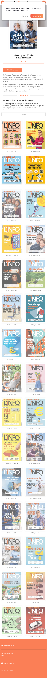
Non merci (24, 16)
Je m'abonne (37, 16)
